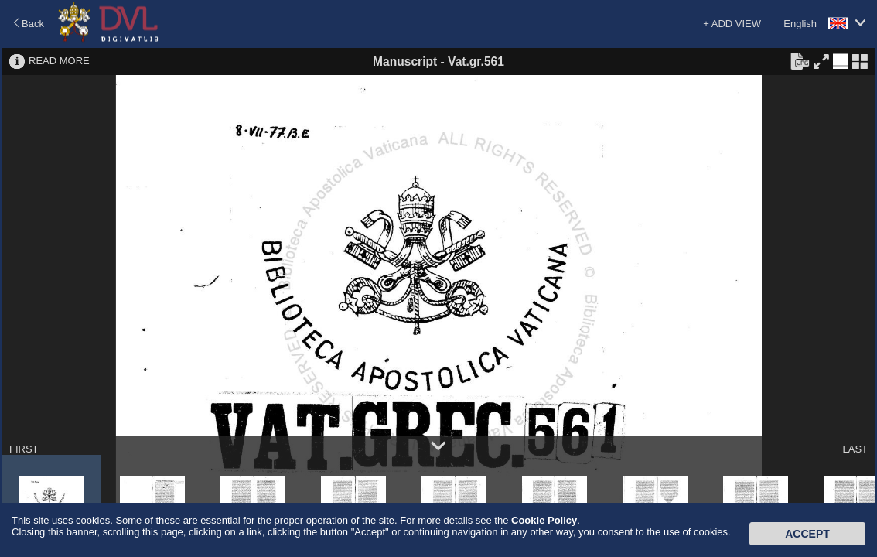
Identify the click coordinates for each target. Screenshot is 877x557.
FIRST (24, 449)
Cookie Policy (544, 520)
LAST (855, 449)
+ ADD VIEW (732, 23)
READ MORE (59, 61)
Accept (807, 534)
